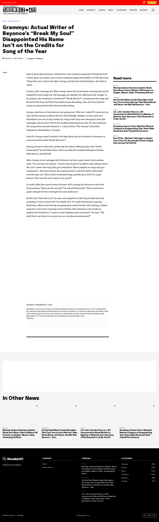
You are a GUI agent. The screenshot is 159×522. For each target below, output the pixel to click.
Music (5, 21)
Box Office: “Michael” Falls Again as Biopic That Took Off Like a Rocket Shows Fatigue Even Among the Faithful (133, 140)
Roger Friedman (36, 59)
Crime (115, 109)
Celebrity (116, 97)
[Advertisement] (79, 376)
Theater (116, 124)
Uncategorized (14, 21)
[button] (153, 10)
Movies (115, 85)
